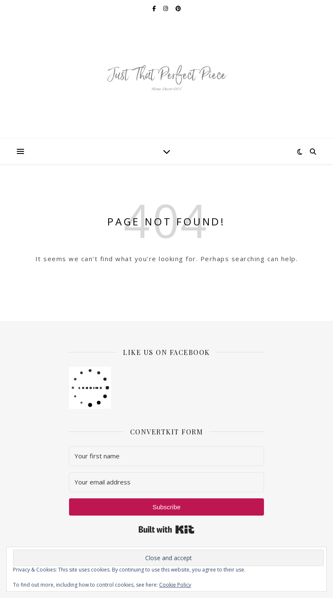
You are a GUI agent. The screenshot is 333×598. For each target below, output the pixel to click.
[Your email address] (166, 482)
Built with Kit (166, 529)
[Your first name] (166, 456)
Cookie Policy (175, 584)
